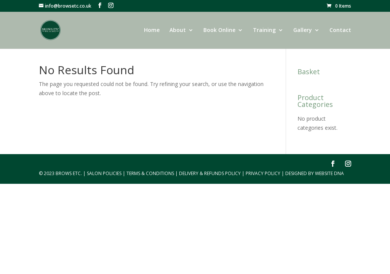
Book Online (219, 30)
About (177, 30)
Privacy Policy (263, 173)
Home (152, 30)
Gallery (302, 30)
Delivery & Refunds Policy (210, 173)
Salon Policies (104, 173)
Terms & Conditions (150, 173)
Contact (340, 30)
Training (264, 30)
